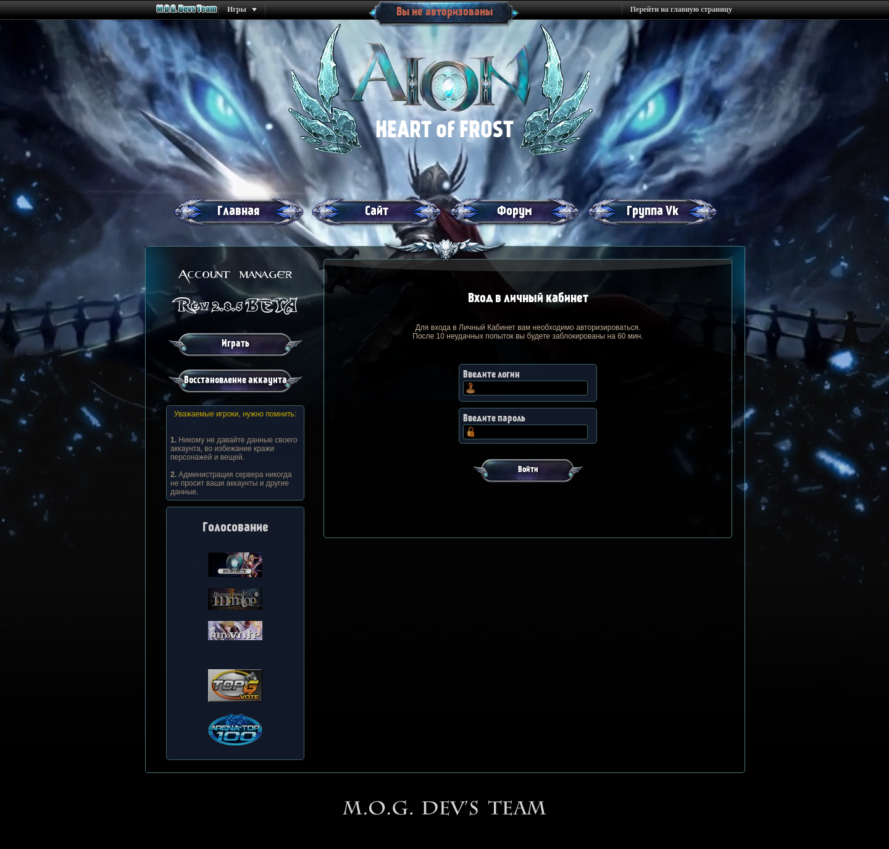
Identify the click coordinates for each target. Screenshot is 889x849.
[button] (527, 471)
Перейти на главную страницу (681, 9)
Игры (236, 9)
